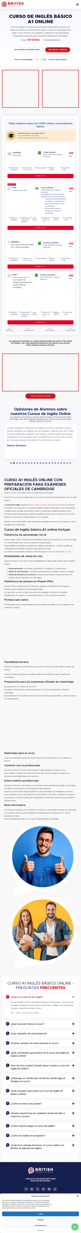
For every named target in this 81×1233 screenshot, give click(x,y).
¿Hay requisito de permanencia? (29, 1035)
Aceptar (40, 1214)
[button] (78, 1196)
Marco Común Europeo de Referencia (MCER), (47, 506)
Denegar (40, 1220)
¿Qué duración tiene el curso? (27, 1025)
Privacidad (40, 1230)
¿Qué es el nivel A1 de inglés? (27, 998)
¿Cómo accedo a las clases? (26, 1105)
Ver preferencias (40, 1225)
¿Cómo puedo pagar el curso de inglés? (33, 1127)
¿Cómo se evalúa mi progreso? (28, 1137)
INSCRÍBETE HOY (40, 176)
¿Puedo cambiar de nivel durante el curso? (35, 1044)
